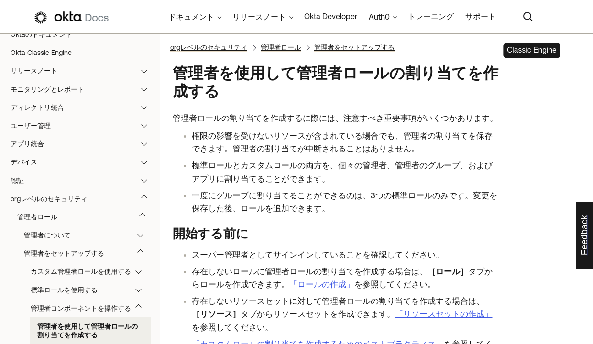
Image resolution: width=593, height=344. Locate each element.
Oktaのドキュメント (41, 34)
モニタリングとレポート (83, 89)
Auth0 (379, 16)
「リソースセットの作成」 (444, 314)
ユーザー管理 (83, 126)
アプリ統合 (83, 144)
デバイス (83, 162)
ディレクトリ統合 (83, 107)
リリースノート (83, 71)
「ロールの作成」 (321, 284)
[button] (146, 71)
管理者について (88, 235)
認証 (83, 181)
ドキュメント (191, 16)
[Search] (528, 16)
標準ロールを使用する (91, 290)
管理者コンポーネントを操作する (91, 308)
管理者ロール (85, 217)
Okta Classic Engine (41, 52)
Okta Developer (330, 16)
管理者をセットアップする (88, 253)
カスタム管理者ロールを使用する (91, 271)
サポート (480, 16)
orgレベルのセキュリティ (83, 199)
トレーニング (431, 16)
